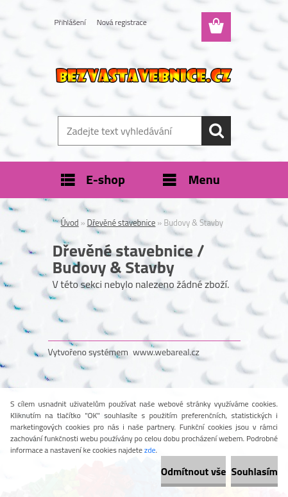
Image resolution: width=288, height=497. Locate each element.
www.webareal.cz (166, 351)
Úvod (70, 222)
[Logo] (144, 75)
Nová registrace (122, 22)
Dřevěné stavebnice (121, 222)
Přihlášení (70, 22)
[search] (216, 131)
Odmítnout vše (193, 471)
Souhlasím (254, 471)
